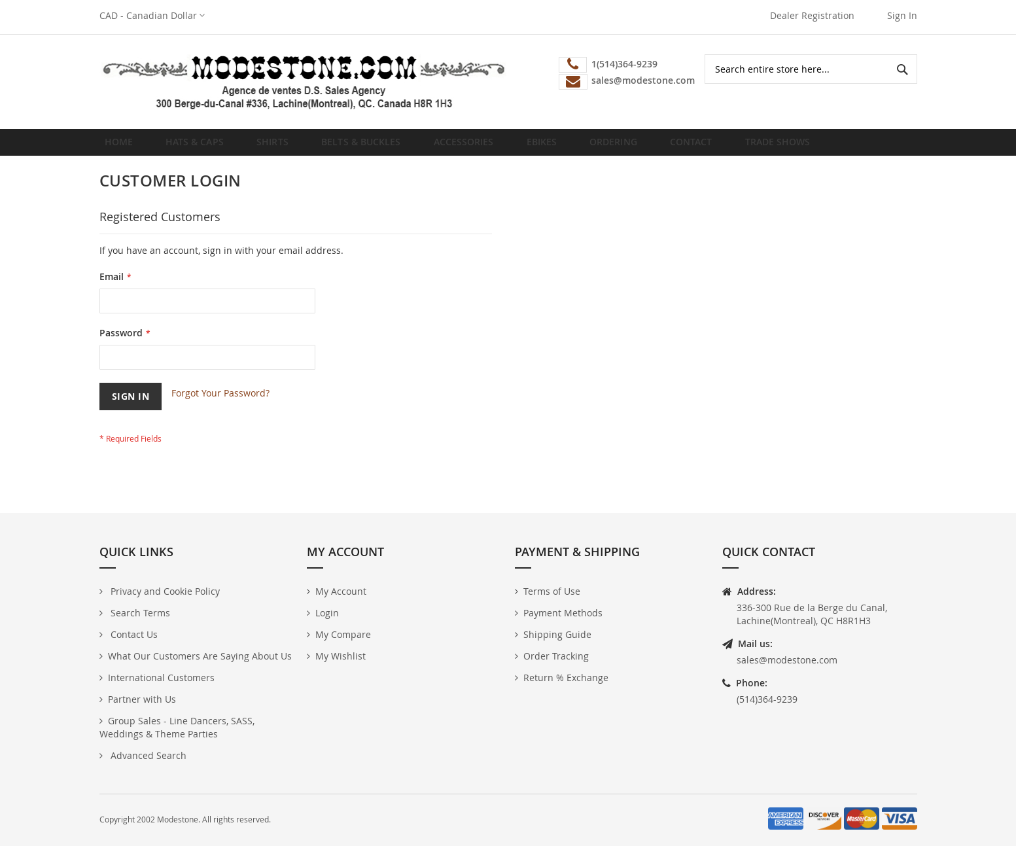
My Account (340, 591)
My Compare (343, 634)
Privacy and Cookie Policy (164, 591)
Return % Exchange (565, 677)
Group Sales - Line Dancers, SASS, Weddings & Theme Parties (176, 727)
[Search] (902, 69)
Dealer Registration (812, 15)
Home (122, 147)
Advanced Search (147, 755)
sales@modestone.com (787, 660)
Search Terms (139, 613)
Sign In (902, 15)
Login (327, 613)
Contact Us (133, 634)
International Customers (161, 677)
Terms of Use (551, 591)
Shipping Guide (557, 634)
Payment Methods (563, 613)
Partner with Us (142, 699)
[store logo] (303, 81)
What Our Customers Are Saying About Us (200, 656)
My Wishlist (340, 656)
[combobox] (811, 69)
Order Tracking (556, 656)
